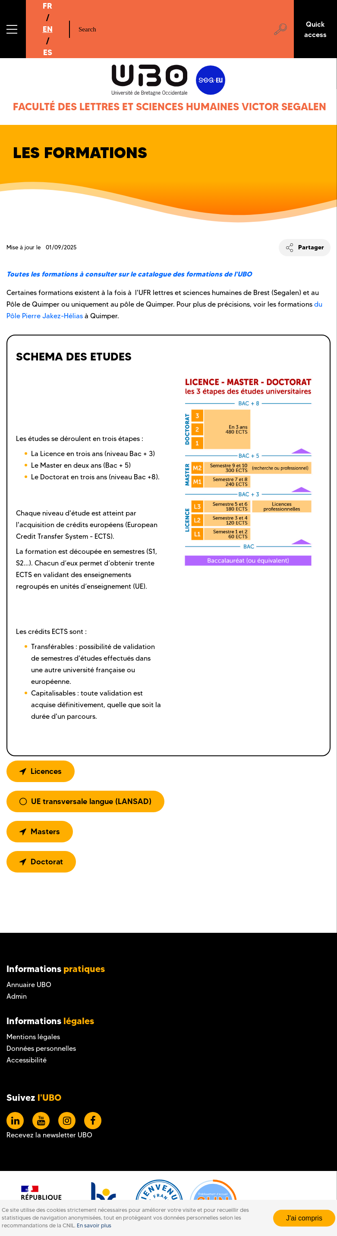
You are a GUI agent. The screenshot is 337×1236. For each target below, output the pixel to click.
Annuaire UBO (28, 985)
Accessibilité (26, 1060)
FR (47, 6)
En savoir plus (94, 1225)
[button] (13, 29)
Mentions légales (33, 1037)
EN (48, 29)
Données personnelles (41, 1048)
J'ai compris (304, 1218)
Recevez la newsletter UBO (49, 1135)
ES (47, 52)
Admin (16, 996)
